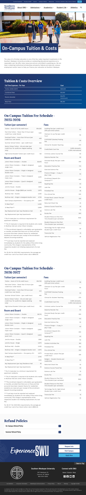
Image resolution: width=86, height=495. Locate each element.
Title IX (59, 483)
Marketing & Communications (37, 483)
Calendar (63, 1)
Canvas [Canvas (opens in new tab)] (70, 1)
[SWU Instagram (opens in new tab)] (64, 476)
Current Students (17, 1)
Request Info (69, 446)
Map (67, 1)
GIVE (79, 1)
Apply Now (69, 455)
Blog (74, 472)
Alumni (35, 1)
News (64, 472)
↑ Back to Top (79, 463)
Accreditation (10, 483)
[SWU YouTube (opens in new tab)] (70, 476)
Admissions (34, 7)
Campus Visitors (43, 1)
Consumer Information (21, 483)
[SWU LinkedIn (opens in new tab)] (73, 476)
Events (69, 472)
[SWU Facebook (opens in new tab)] (67, 476)
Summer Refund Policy (13, 432)
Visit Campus (69, 451)
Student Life (61, 7)
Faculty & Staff (27, 1)
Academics (48, 7)
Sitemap (66, 483)
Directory (58, 1)
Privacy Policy (51, 483)
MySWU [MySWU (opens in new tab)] (74, 1)
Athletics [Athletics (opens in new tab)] (74, 7)
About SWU (21, 7)
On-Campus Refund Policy (14, 426)
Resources (51, 1)
